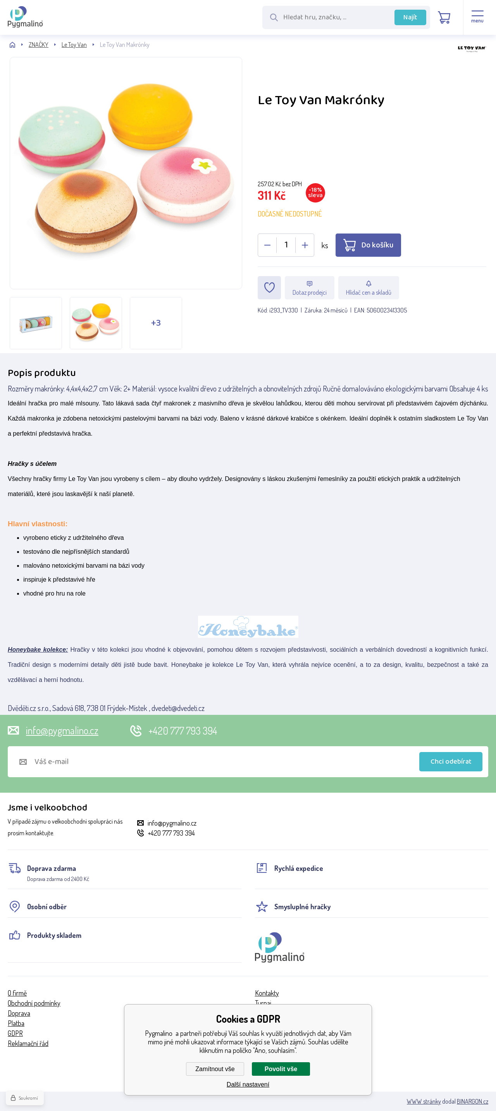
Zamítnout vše (214, 1069)
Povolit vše (281, 1069)
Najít (410, 17)
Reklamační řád (28, 1043)
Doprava (19, 1013)
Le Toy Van (74, 44)
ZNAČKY (38, 44)
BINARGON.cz (472, 1101)
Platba (16, 1023)
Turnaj (263, 1003)
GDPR (15, 1033)
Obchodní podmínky (34, 1003)
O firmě (17, 993)
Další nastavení (248, 1084)
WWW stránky (424, 1101)
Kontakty (267, 993)
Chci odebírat (451, 761)
